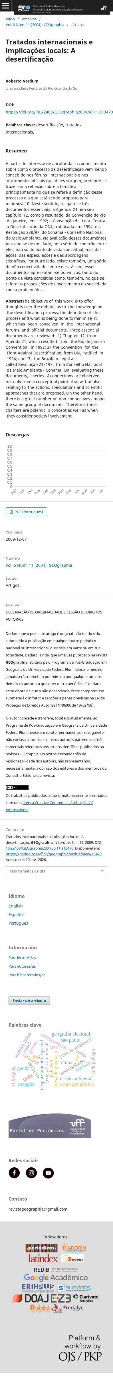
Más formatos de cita (27, 871)
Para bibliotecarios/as (27, 974)
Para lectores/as (22, 957)
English (16, 906)
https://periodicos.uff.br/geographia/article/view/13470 (54, 853)
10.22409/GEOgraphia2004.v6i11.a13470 (39, 848)
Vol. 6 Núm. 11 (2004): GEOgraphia (35, 24)
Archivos (29, 18)
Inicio (10, 18)
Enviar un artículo (29, 1000)
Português (18, 923)
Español (16, 914)
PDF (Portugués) (28, 511)
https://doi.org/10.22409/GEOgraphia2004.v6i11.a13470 (59, 112)
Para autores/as (22, 966)
